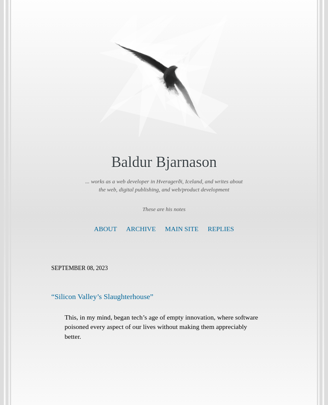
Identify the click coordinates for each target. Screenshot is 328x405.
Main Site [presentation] (182, 228)
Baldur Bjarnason (164, 162)
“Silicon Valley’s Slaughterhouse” (102, 296)
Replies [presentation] (221, 228)
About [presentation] (105, 228)
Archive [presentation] (140, 228)
